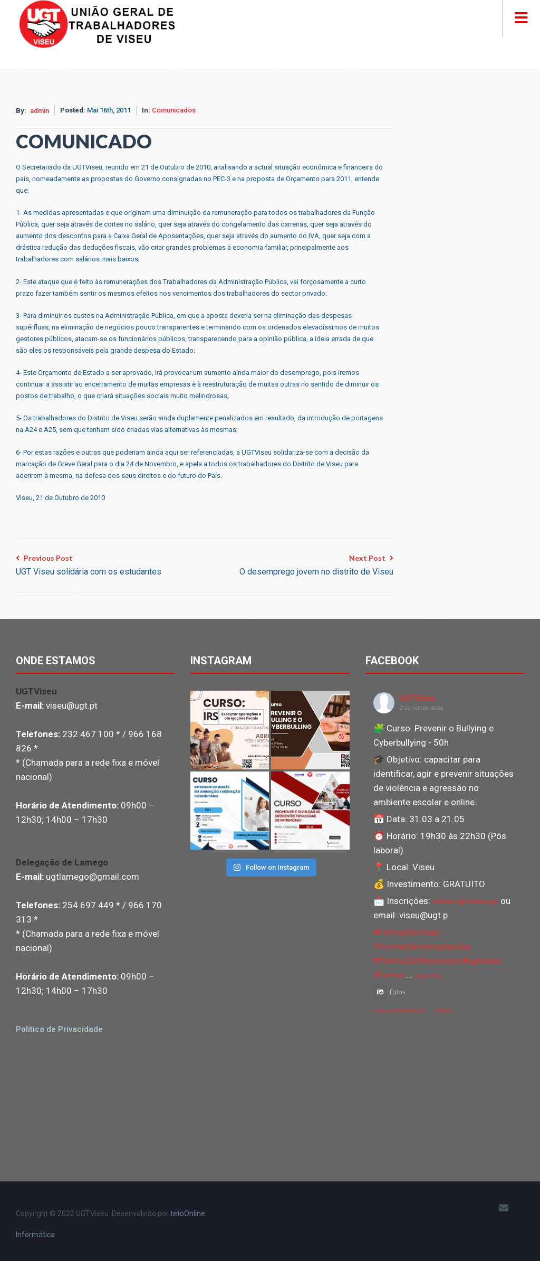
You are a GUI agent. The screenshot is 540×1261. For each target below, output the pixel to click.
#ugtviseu (482, 960)
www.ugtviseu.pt (465, 901)
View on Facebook (399, 1011)
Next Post (316, 566)
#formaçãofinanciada (416, 960)
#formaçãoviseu (406, 932)
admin (39, 111)
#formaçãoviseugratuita (421, 946)
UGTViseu (417, 698)
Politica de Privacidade (59, 1029)
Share (443, 1011)
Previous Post (88, 566)
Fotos (389, 991)
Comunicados (174, 110)
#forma (388, 975)
